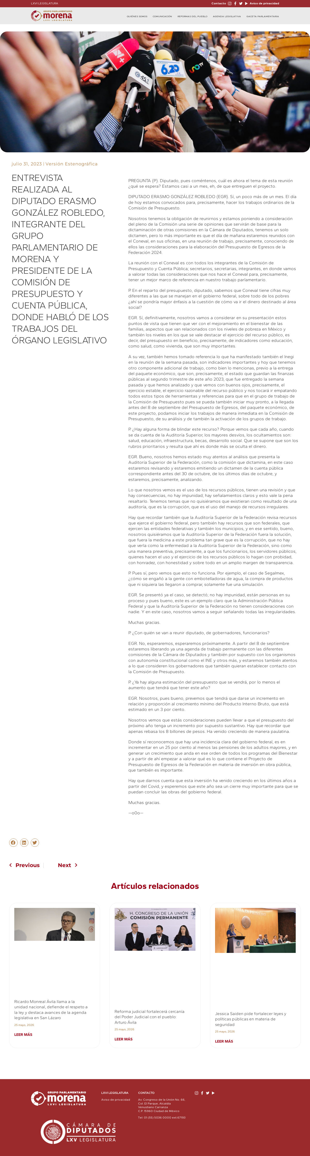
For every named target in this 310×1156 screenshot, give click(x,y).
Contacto (218, 3)
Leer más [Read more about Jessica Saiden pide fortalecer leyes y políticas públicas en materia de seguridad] (224, 1041)
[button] (13, 843)
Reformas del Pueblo (192, 16)
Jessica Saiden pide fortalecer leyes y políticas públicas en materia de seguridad (250, 1019)
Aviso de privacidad (264, 3)
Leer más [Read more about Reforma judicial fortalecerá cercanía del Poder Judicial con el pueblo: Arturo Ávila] (123, 1039)
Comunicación (162, 16)
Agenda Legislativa (227, 16)
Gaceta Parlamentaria (263, 16)
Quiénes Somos (137, 16)
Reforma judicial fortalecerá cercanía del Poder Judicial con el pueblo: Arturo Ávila (150, 1017)
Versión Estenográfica (72, 164)
